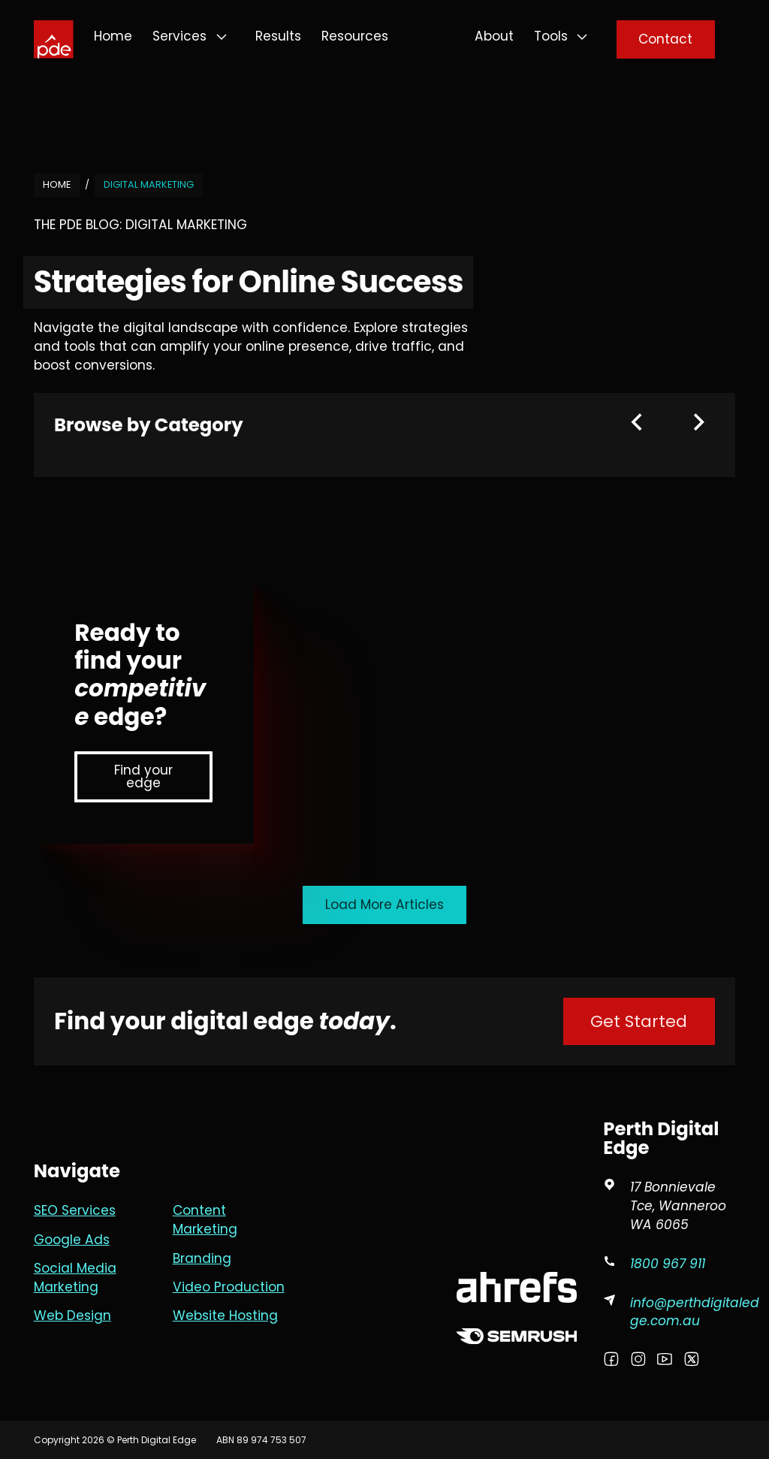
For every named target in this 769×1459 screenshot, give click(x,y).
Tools (551, 36)
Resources (354, 36)
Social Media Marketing (75, 1277)
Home (113, 36)
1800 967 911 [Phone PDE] (667, 1264)
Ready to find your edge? (140, 674)
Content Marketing (205, 1219)
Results (278, 36)
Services (179, 36)
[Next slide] (699, 422)
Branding (202, 1258)
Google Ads (72, 1240)
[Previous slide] (636, 422)
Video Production (229, 1287)
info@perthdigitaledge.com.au (694, 1312)
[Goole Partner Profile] (517, 1194)
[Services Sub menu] (221, 37)
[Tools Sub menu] (582, 37)
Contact (665, 39)
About (494, 36)
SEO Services (75, 1210)
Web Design (72, 1315)
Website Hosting (225, 1315)
